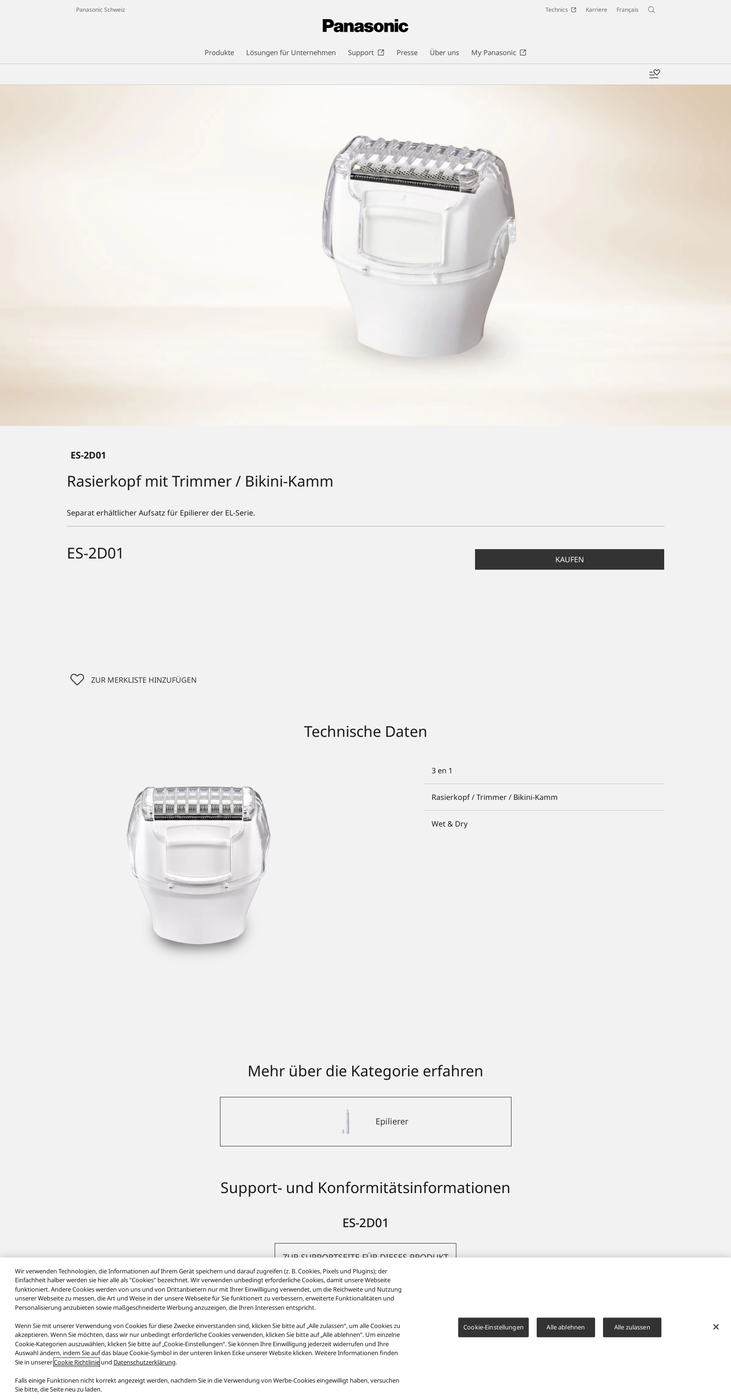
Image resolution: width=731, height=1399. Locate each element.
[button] (569, 559)
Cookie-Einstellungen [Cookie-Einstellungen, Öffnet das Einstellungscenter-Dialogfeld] (493, 1327)
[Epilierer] (365, 1121)
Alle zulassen (632, 1327)
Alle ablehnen (565, 1327)
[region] (365, 1328)
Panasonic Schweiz (100, 10)
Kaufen (569, 559)
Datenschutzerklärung (145, 1362)
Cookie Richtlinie (76, 1362)
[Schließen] (716, 1327)
